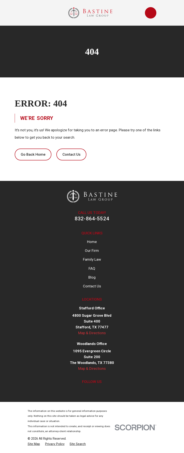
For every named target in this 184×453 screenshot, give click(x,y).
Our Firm (92, 250)
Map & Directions (92, 333)
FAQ (92, 268)
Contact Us (71, 154)
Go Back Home (33, 154)
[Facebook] (76, 390)
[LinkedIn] (97, 390)
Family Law (92, 259)
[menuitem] (34, 444)
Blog (92, 277)
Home (92, 242)
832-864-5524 (92, 219)
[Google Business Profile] (107, 390)
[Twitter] (87, 390)
